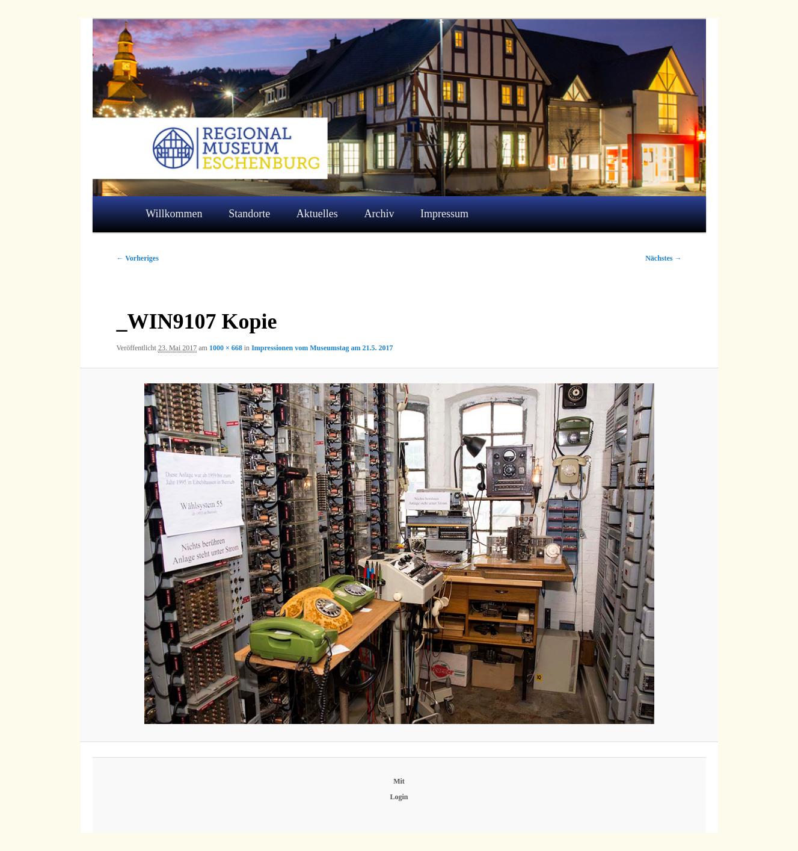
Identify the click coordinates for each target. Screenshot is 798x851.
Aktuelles (317, 214)
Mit (399, 781)
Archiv (379, 214)
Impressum (444, 214)
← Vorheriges (138, 258)
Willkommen (174, 214)
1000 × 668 (225, 348)
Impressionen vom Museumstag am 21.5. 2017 (322, 348)
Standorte (249, 214)
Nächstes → (663, 258)
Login (399, 797)
